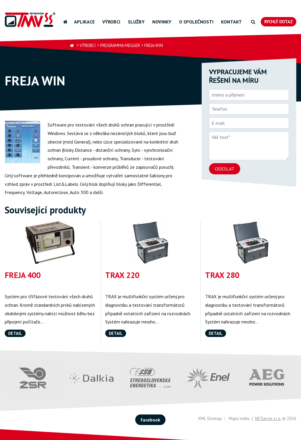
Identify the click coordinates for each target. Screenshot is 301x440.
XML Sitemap (210, 418)
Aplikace (84, 22)
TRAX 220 (122, 275)
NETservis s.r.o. (268, 418)
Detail (15, 333)
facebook (150, 420)
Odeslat (224, 169)
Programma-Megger (120, 45)
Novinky (161, 22)
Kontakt (231, 22)
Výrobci (111, 22)
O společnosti (196, 22)
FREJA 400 (23, 275)
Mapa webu (239, 418)
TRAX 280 (222, 275)
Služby (136, 22)
